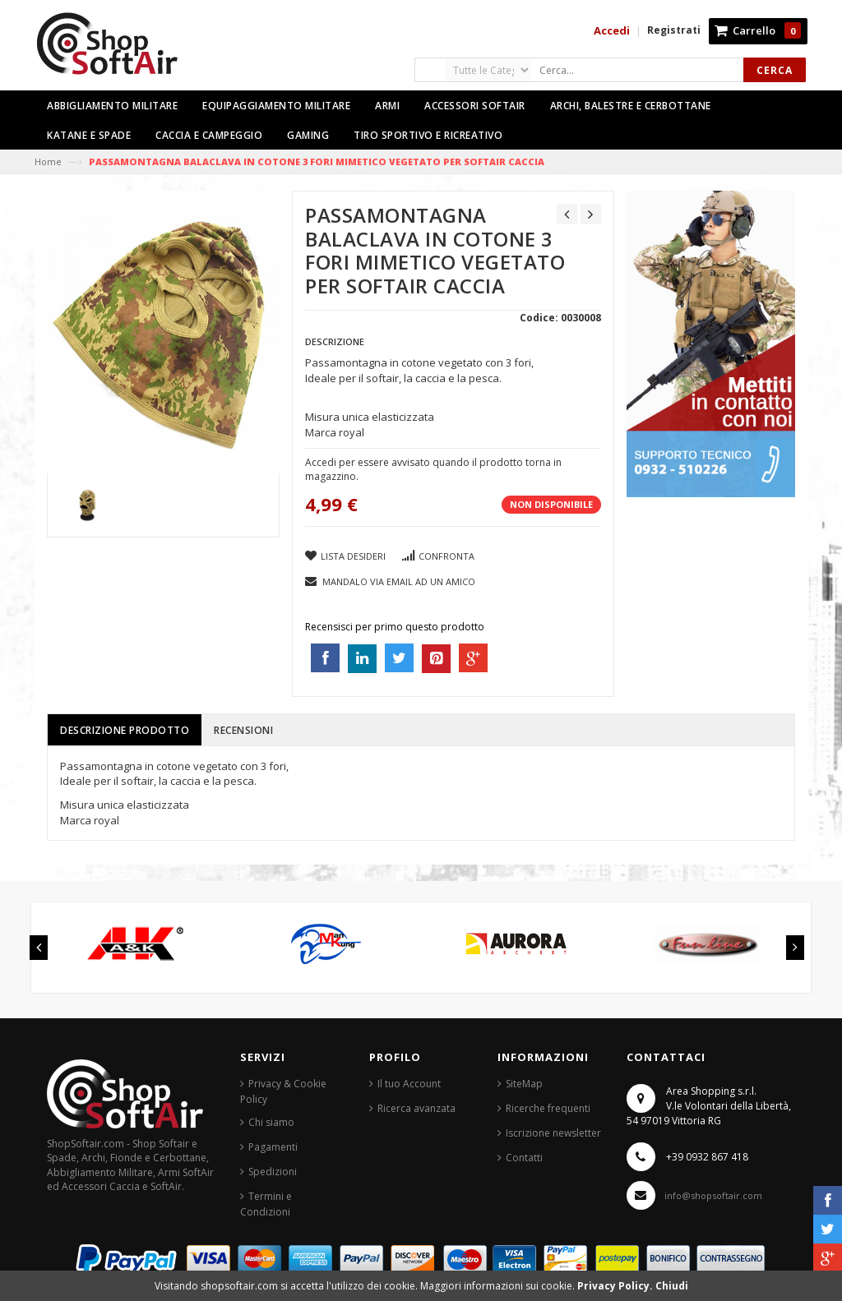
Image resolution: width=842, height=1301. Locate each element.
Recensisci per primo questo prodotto (394, 627)
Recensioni (243, 730)
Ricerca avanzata (416, 1108)
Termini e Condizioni (266, 1204)
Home (48, 161)
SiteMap (524, 1084)
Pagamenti (273, 1147)
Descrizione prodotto (124, 730)
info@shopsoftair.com (713, 1195)
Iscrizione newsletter (553, 1133)
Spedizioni (272, 1172)
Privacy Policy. (616, 1286)
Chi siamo (271, 1122)
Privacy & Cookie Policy (283, 1091)
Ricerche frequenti (548, 1108)
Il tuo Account (409, 1084)
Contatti (524, 1158)
